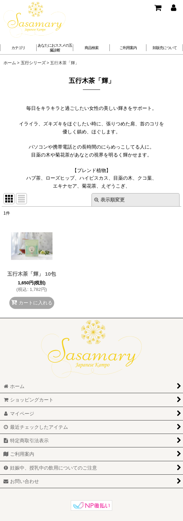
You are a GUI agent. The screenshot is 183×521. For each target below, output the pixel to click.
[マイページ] (173, 7)
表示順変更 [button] (109, 199)
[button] (55, 48)
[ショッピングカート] (157, 7)
